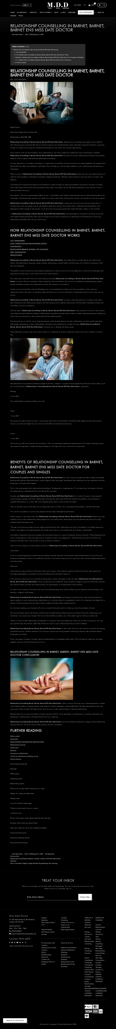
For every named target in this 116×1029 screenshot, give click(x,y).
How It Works (46, 12)
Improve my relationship (19, 753)
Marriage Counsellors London (100, 960)
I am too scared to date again (21, 803)
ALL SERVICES (22, 12)
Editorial (13, 750)
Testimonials (65, 957)
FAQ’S (56, 12)
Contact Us (45, 959)
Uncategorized (49, 854)
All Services (14, 747)
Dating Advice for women (88, 934)
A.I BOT (63, 12)
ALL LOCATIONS (18, 79)
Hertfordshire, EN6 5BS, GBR (20, 137)
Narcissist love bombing (19, 842)
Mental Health (47, 929)
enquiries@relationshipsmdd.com (22, 934)
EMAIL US (101, 12)
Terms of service (67, 943)
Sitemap (64, 959)
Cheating (64, 920)
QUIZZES (13, 16)
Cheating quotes (16, 778)
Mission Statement (68, 950)
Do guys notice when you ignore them (24, 823)
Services (88, 927)
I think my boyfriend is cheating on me (24, 756)
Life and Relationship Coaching (89, 941)
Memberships (46, 954)
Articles (98, 925)
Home (12, 12)
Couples (64, 918)
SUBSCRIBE (71, 12)
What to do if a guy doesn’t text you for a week (27, 788)
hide (27, 46)
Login (77, 5)
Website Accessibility (68, 947)
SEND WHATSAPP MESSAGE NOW (21, 946)
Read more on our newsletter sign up (58, 888)
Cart (91, 5)
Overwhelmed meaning (18, 764)
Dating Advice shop (49, 947)
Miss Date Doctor (17, 34)
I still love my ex (16, 813)
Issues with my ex (67, 922)
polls (21, 16)
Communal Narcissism (18, 833)
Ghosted (13, 769)
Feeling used (14, 798)
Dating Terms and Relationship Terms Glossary (68, 964)
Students (64, 954)
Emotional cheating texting (20, 838)
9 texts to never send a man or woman (24, 808)
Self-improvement (48, 922)
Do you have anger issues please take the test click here (30, 818)
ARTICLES (33, 12)
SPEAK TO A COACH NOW (15, 1020)
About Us (45, 957)
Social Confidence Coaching (89, 960)
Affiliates (64, 952)
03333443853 (15, 931)
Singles (44, 918)
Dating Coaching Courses (88, 951)
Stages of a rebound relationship (22, 793)
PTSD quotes (14, 774)
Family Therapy (15, 759)
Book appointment (67, 929)
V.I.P (43, 925)
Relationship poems (17, 783)
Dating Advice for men (99, 934)
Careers (44, 950)
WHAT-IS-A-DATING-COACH (89, 920)
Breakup (45, 920)
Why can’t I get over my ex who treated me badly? (28, 828)
